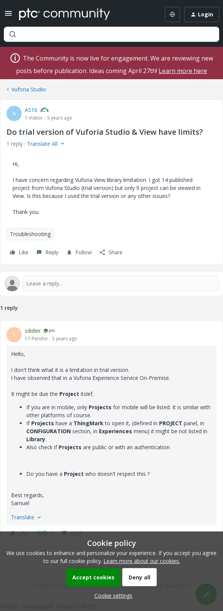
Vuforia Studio (28, 89)
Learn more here (183, 71)
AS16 (31, 109)
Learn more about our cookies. (142, 561)
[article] (111, 433)
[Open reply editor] (111, 283)
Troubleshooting (30, 234)
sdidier (33, 330)
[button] (8, 15)
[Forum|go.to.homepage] (64, 14)
